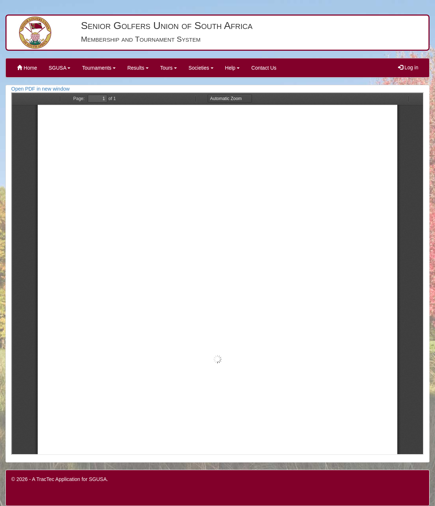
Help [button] (232, 68)
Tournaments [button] (99, 68)
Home (27, 68)
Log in (408, 67)
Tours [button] (168, 68)
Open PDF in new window (40, 89)
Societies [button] (201, 68)
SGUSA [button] (59, 68)
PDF (217, 273)
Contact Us (263, 68)
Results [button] (138, 68)
